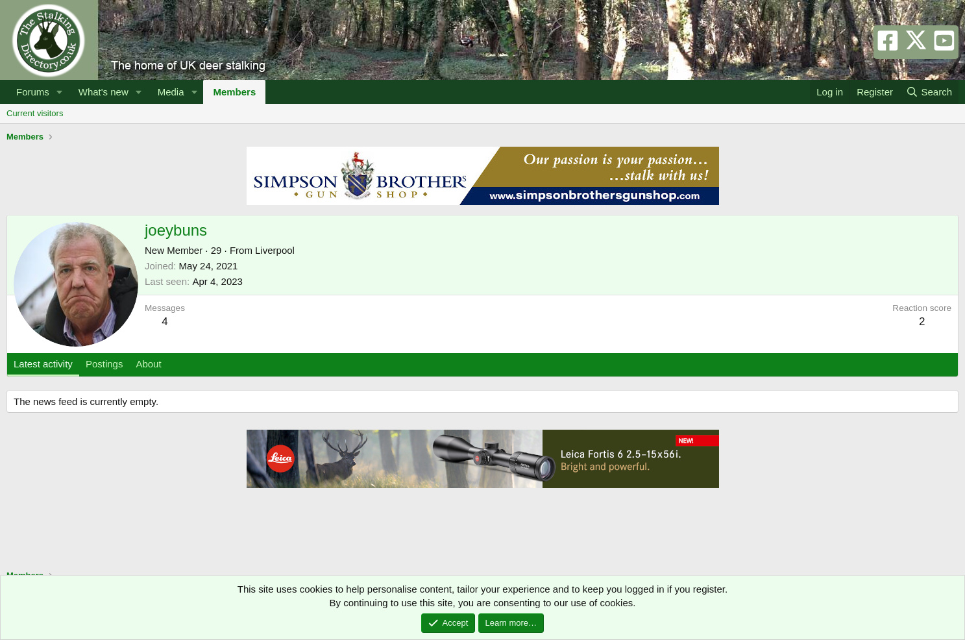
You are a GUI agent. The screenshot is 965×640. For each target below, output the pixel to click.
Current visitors (34, 113)
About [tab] (148, 363)
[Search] (929, 92)
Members (234, 91)
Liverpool (275, 250)
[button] (60, 92)
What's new (103, 91)
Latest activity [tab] (43, 363)
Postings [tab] (104, 363)
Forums (32, 91)
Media (171, 91)
